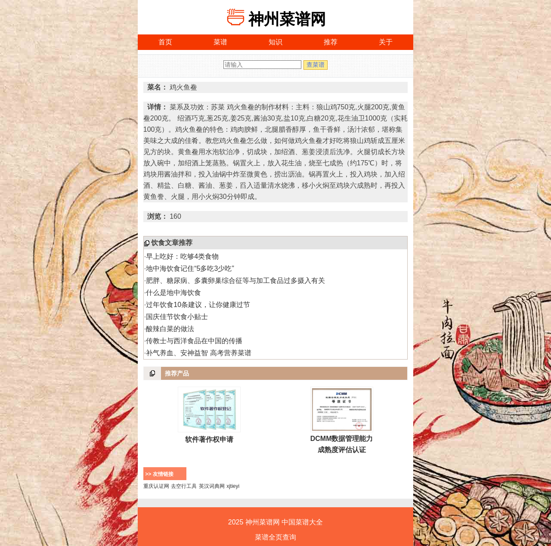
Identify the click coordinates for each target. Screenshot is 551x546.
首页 (165, 42)
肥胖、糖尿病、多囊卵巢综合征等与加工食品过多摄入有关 (235, 280)
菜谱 (220, 42)
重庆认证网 (156, 486)
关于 (386, 42)
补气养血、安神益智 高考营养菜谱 (198, 353)
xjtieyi (232, 486)
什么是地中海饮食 (173, 292)
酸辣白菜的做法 (170, 328)
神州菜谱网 (287, 19)
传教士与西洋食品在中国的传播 (194, 340)
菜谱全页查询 (275, 537)
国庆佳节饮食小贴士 (177, 316)
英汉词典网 (212, 486)
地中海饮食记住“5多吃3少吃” (190, 268)
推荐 (330, 42)
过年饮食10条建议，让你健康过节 (198, 304)
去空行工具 (184, 486)
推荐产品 (177, 373)
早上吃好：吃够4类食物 (182, 256)
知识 (275, 42)
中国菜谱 (295, 522)
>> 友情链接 (159, 474)
